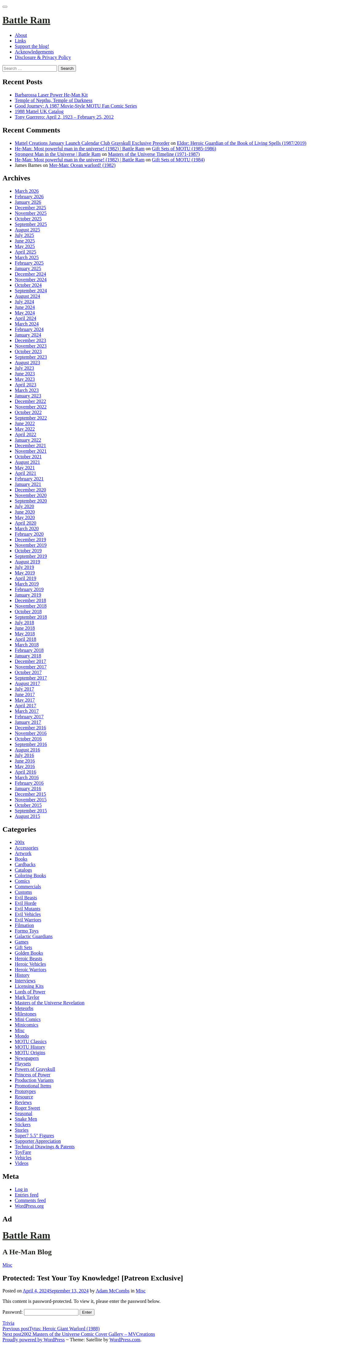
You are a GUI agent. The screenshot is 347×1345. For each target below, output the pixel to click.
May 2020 (25, 517)
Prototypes (25, 1091)
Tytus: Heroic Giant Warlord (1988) (51, 1328)
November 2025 (31, 213)
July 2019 (24, 567)
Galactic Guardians (34, 936)
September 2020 (31, 500)
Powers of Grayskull (35, 1069)
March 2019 (27, 583)
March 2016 (27, 777)
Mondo (22, 1036)
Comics (22, 881)
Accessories (26, 847)
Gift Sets (23, 947)
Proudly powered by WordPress (33, 1339)
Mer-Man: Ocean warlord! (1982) (82, 165)
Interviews (25, 980)
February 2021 (29, 478)
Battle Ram (26, 20)
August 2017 (27, 683)
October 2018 (28, 611)
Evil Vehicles (28, 914)
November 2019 (31, 545)
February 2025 (29, 263)
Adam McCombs (113, 1290)
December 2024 (30, 274)
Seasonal (23, 1113)
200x (20, 842)
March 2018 (27, 644)
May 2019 (25, 572)
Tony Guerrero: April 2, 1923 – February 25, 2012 (64, 117)
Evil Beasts (26, 897)
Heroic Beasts (28, 958)
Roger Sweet (27, 1107)
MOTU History (30, 1047)
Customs (23, 892)
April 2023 (25, 384)
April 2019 (25, 578)
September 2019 (31, 556)
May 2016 (25, 766)
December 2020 (30, 489)
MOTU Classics (31, 1041)
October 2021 (28, 456)
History (22, 975)
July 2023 (24, 368)
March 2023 (27, 390)
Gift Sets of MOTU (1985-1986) (184, 148)
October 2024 (28, 285)
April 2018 (25, 639)
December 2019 (30, 539)
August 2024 (27, 296)
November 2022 (31, 406)
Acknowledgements (34, 51)
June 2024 (25, 307)
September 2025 (31, 224)
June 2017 (25, 694)
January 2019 (28, 595)
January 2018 (28, 655)
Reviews (23, 1102)
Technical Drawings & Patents (45, 1146)
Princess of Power (32, 1074)
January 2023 (28, 395)
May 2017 (25, 700)
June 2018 (25, 628)
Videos (21, 1163)
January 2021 (28, 484)
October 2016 (28, 738)
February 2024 (29, 329)
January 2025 (28, 268)
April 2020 (25, 523)
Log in (21, 1189)
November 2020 (31, 495)
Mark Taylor (27, 997)
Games (21, 942)
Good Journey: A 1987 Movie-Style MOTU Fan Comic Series (76, 105)
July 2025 (24, 235)
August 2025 (27, 229)
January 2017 (28, 722)
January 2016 (28, 788)
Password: (40, 1312)
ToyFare (23, 1152)
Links (20, 40)
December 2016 (30, 727)
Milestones (25, 1013)
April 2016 (25, 772)
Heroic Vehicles (30, 964)
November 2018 (31, 606)
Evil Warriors (28, 919)
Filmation (24, 925)
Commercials (28, 886)
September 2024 (31, 290)
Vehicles (23, 1157)
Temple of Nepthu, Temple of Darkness (54, 100)
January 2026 (28, 202)
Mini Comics (28, 1019)
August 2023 (27, 362)
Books (21, 859)
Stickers (23, 1124)
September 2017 (31, 677)
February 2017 (29, 716)
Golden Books (29, 953)
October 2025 (28, 218)
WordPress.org (29, 1206)
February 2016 (29, 783)
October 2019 (28, 550)
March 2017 (27, 711)
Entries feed (26, 1194)
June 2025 (25, 240)
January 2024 (28, 334)
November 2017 (31, 666)
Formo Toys (26, 930)
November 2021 (31, 451)
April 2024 (25, 318)
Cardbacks (25, 864)
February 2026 (29, 196)
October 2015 (28, 805)
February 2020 (29, 534)
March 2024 (27, 323)
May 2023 (25, 379)
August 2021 (27, 462)
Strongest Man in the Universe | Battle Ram (58, 154)
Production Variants (34, 1080)
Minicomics (26, 1024)
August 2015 (27, 816)
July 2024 (24, 301)
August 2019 (27, 561)
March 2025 (27, 257)
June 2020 (25, 512)
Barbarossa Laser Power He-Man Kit (51, 94)
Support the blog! (32, 46)
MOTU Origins (30, 1052)
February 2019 (29, 589)
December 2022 (30, 401)
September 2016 (31, 744)
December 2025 (30, 207)
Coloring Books (30, 875)
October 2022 (28, 412)
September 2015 (31, 810)
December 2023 (30, 340)
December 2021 (30, 445)
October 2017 (28, 672)
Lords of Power (30, 991)
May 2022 (25, 429)
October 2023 (28, 351)
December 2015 (30, 794)
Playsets (23, 1063)
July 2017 (24, 689)
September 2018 (31, 617)
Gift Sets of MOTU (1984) (178, 159)
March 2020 (27, 528)
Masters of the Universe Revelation (50, 1002)
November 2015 (31, 799)
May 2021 (25, 467)
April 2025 (25, 251)
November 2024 (31, 279)
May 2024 (25, 312)
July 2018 (24, 622)
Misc (20, 1030)
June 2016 (25, 760)
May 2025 (25, 246)
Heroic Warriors (30, 969)
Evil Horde (26, 903)
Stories (21, 1130)
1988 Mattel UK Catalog (39, 111)
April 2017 (25, 705)
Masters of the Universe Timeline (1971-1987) (154, 154)
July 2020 (24, 506)
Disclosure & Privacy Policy (43, 57)
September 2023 (31, 357)
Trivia (8, 1323)
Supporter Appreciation (38, 1141)
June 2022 (25, 423)
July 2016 (24, 755)
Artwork (23, 853)
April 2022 (25, 434)
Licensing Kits (29, 986)
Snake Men (26, 1119)
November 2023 (31, 346)
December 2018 (30, 600)
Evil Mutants (27, 908)
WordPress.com (125, 1339)
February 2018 (29, 650)
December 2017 (30, 661)
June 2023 (25, 373)
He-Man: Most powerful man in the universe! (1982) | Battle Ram (80, 148)
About (21, 35)
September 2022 (31, 417)
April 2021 (25, 473)
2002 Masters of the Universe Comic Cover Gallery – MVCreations (78, 1334)
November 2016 (31, 733)
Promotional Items (33, 1085)
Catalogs (23, 870)
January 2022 (28, 440)
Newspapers (27, 1058)
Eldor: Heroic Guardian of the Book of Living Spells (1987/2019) (241, 143)
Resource (24, 1096)
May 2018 (25, 633)
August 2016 (27, 749)
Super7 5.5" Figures (34, 1135)
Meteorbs (24, 1008)
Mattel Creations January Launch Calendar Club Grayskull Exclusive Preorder (92, 143)
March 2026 (27, 191)
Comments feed (30, 1200)
